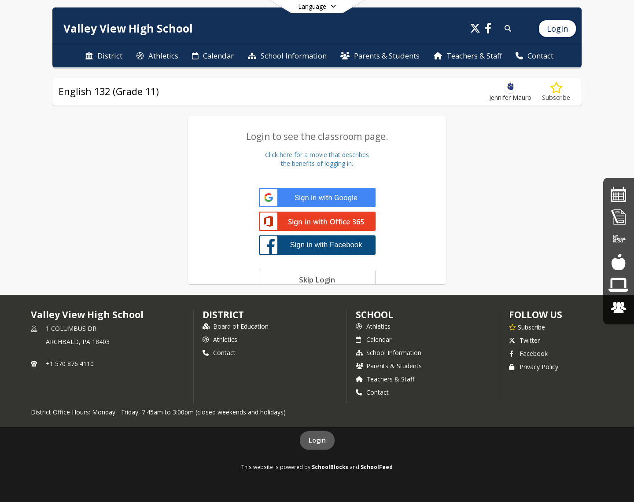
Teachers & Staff (385, 379)
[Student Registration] (619, 217)
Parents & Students (389, 366)
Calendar (373, 339)
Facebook (528, 353)
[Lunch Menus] (618, 262)
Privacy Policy (533, 367)
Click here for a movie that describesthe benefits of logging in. (317, 159)
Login (317, 440)
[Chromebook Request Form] (618, 285)
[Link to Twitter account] (475, 30)
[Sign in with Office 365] (317, 222)
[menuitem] (104, 55)
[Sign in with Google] (317, 198)
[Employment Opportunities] (619, 307)
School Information (388, 352)
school (374, 314)
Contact (219, 352)
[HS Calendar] (619, 194)
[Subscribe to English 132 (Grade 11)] (556, 92)
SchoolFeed (377, 466)
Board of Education (236, 326)
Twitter (524, 340)
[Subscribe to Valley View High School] (527, 327)
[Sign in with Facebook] (317, 245)
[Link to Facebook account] (488, 30)
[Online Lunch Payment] (619, 239)
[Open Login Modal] (557, 28)
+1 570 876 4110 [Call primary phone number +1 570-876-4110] (70, 363)
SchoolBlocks (330, 466)
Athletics (220, 339)
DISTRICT (223, 314)
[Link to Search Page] (506, 28)
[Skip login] (317, 279)
